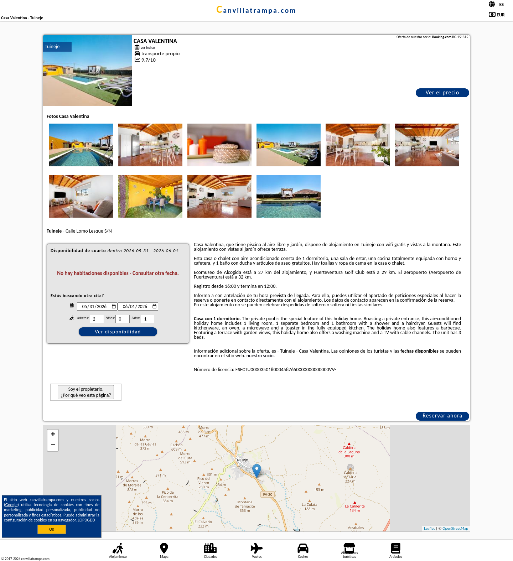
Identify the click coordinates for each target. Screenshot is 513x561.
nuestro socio (260, 356)
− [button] (53, 445)
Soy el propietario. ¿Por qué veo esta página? (86, 392)
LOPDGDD (86, 520)
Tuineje (52, 46)
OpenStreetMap (455, 528)
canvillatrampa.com (256, 10)
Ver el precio (442, 92)
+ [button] (53, 435)
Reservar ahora (442, 415)
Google (11, 504)
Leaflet (429, 528)
